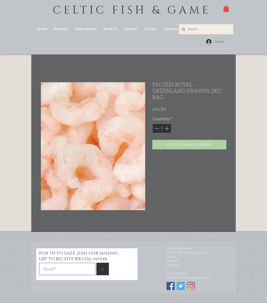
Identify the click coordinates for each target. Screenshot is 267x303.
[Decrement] (156, 128)
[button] (226, 8)
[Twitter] (181, 286)
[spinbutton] (162, 128)
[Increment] (167, 128)
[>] (102, 269)
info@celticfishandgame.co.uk (187, 277)
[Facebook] (170, 286)
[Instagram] (191, 286)
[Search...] (205, 29)
